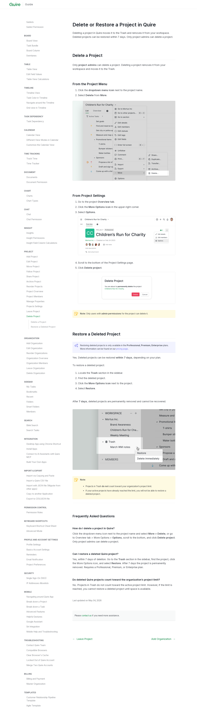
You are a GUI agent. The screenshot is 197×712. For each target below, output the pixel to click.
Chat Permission (34, 219)
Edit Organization (34, 348)
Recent (29, 396)
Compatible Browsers (36, 650)
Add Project (32, 256)
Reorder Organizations (36, 353)
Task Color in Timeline (36, 98)
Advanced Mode (34, 531)
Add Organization (34, 343)
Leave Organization (35, 368)
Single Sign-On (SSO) (36, 578)
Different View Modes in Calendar (42, 140)
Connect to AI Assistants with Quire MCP (43, 455)
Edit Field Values (34, 74)
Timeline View (33, 93)
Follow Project (33, 271)
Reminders (31, 554)
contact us (87, 615)
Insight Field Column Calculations (41, 243)
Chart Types (32, 200)
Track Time (31, 158)
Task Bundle (32, 45)
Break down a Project (36, 601)
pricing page (122, 349)
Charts (29, 196)
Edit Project (31, 261)
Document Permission (36, 182)
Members (31, 411)
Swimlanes (31, 55)
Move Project (32, 266)
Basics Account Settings (38, 549)
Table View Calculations (37, 79)
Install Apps (31, 449)
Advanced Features (35, 611)
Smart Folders (32, 406)
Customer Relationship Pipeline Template (41, 699)
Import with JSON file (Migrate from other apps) (43, 487)
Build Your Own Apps (36, 462)
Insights (30, 233)
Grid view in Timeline (36, 108)
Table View (31, 69)
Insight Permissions (35, 238)
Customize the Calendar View (40, 145)
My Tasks (31, 386)
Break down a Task (35, 606)
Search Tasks (32, 430)
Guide (29, 4)
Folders (29, 401)
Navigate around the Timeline (40, 102)
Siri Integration (33, 626)
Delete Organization (35, 373)
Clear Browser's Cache (37, 655)
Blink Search (32, 425)
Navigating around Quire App (39, 596)
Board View (32, 40)
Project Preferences (36, 564)
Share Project (32, 276)
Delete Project (33, 316)
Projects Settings (34, 306)
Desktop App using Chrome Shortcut (43, 444)
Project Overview (34, 291)
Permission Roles (34, 512)
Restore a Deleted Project (43, 327)
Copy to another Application (39, 494)
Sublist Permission (35, 27)
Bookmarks (31, 392)
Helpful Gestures (34, 616)
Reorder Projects (34, 286)
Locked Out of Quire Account (40, 660)
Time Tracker (32, 163)
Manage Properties (35, 301)
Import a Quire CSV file (37, 480)
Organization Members (37, 363)
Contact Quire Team (36, 645)
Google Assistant (34, 621)
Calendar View (33, 135)
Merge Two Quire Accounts (39, 665)
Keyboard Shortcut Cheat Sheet (41, 526)
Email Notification (34, 559)
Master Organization (35, 684)
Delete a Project (38, 322)
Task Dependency (35, 121)
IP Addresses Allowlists (37, 583)
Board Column (33, 50)
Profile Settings (33, 544)
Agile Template (33, 705)
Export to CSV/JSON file (38, 498)
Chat (28, 214)
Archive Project (33, 281)
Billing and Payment (35, 678)
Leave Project (33, 311)
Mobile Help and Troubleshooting (42, 631)
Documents (31, 177)
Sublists (30, 22)
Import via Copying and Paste (40, 475)
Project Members (34, 296)
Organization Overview (37, 358)
